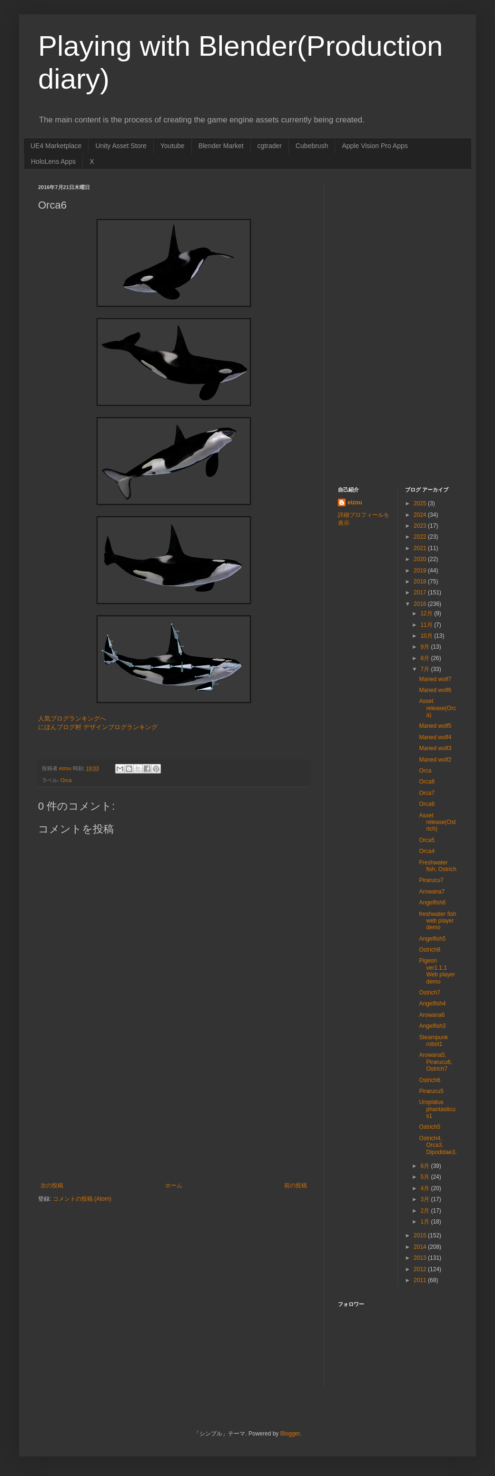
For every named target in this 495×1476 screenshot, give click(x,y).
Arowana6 (432, 1015)
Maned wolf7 (435, 679)
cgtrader (269, 146)
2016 (421, 604)
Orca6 (427, 804)
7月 (425, 669)
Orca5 (427, 840)
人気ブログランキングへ (72, 718)
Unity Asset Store (120, 146)
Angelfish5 (432, 938)
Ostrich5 (429, 1127)
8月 (425, 658)
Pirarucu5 (431, 1091)
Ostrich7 (429, 992)
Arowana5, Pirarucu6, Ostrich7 (435, 1062)
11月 (427, 625)
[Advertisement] (173, 1110)
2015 (421, 1235)
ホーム (173, 1185)
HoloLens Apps (53, 161)
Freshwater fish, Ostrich (437, 866)
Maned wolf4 (435, 737)
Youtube (172, 146)
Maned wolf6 (435, 690)
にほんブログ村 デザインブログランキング (98, 727)
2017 (421, 592)
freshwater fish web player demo (437, 921)
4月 (425, 1188)
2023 (421, 525)
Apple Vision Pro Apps (374, 146)
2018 (421, 581)
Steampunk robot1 (433, 1040)
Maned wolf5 (435, 726)
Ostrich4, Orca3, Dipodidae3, (437, 1145)
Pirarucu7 (431, 880)
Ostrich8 (429, 949)
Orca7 (427, 793)
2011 (421, 1280)
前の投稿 (295, 1185)
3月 (425, 1199)
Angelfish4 (432, 1003)
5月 (425, 1177)
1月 (425, 1221)
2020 (421, 559)
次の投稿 (51, 1185)
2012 (421, 1269)
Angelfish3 (432, 1026)
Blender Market (221, 146)
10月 (427, 636)
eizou (354, 502)
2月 (425, 1210)
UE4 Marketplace (55, 146)
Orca (65, 780)
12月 (427, 613)
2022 (421, 536)
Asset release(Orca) (437, 708)
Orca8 (427, 781)
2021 (421, 548)
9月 (425, 646)
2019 (421, 570)
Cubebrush (312, 146)
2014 (421, 1247)
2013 (421, 1258)
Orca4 (427, 851)
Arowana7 (432, 891)
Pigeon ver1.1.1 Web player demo (437, 970)
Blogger (290, 1433)
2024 (421, 515)
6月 (425, 1166)
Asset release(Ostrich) (437, 822)
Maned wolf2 (435, 759)
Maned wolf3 (435, 748)
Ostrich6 (429, 1080)
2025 (421, 503)
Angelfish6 (432, 902)
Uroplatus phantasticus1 (437, 1109)
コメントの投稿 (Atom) (82, 1198)
